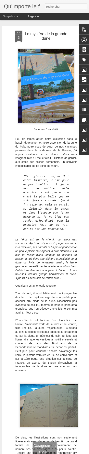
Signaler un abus (72, 452)
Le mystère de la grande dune (46, 31)
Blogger (58, 452)
